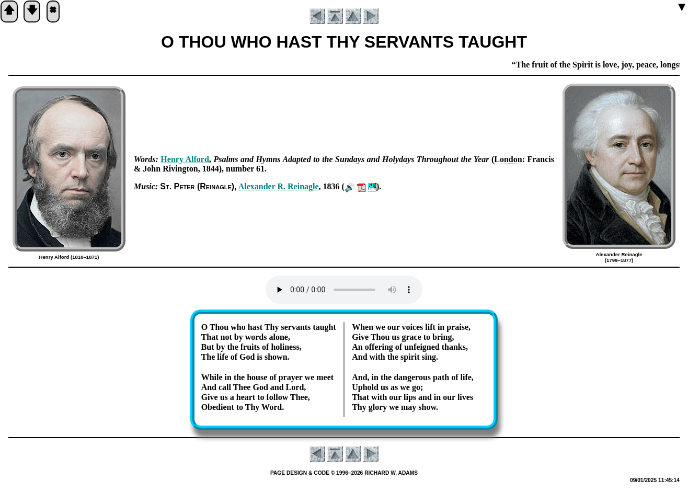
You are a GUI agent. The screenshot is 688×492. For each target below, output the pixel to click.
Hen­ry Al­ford (184, 159)
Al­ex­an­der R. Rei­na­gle (278, 186)
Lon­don (508, 159)
